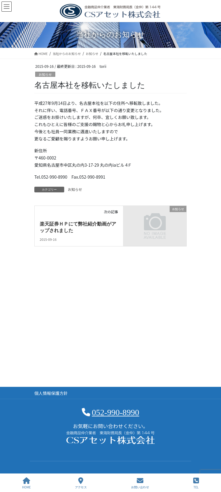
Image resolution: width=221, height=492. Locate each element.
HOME (26, 483)
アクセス (81, 483)
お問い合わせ (140, 483)
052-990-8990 (115, 412)
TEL (196, 483)
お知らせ (45, 74)
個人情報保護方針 (51, 393)
